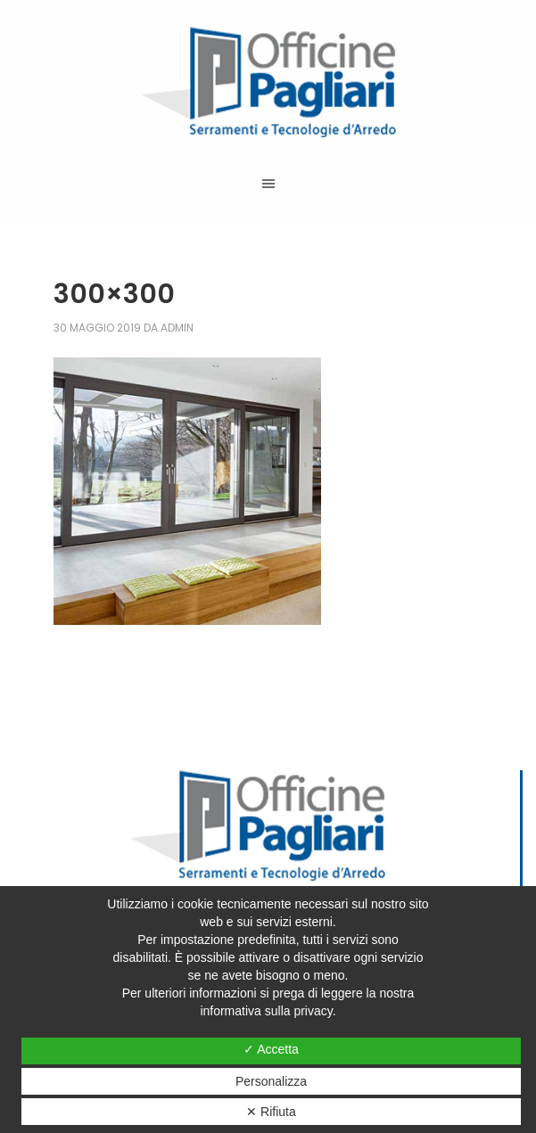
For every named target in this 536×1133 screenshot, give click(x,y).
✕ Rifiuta (271, 1111)
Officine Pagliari (268, 82)
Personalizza (271, 1081)
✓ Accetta (271, 1049)
